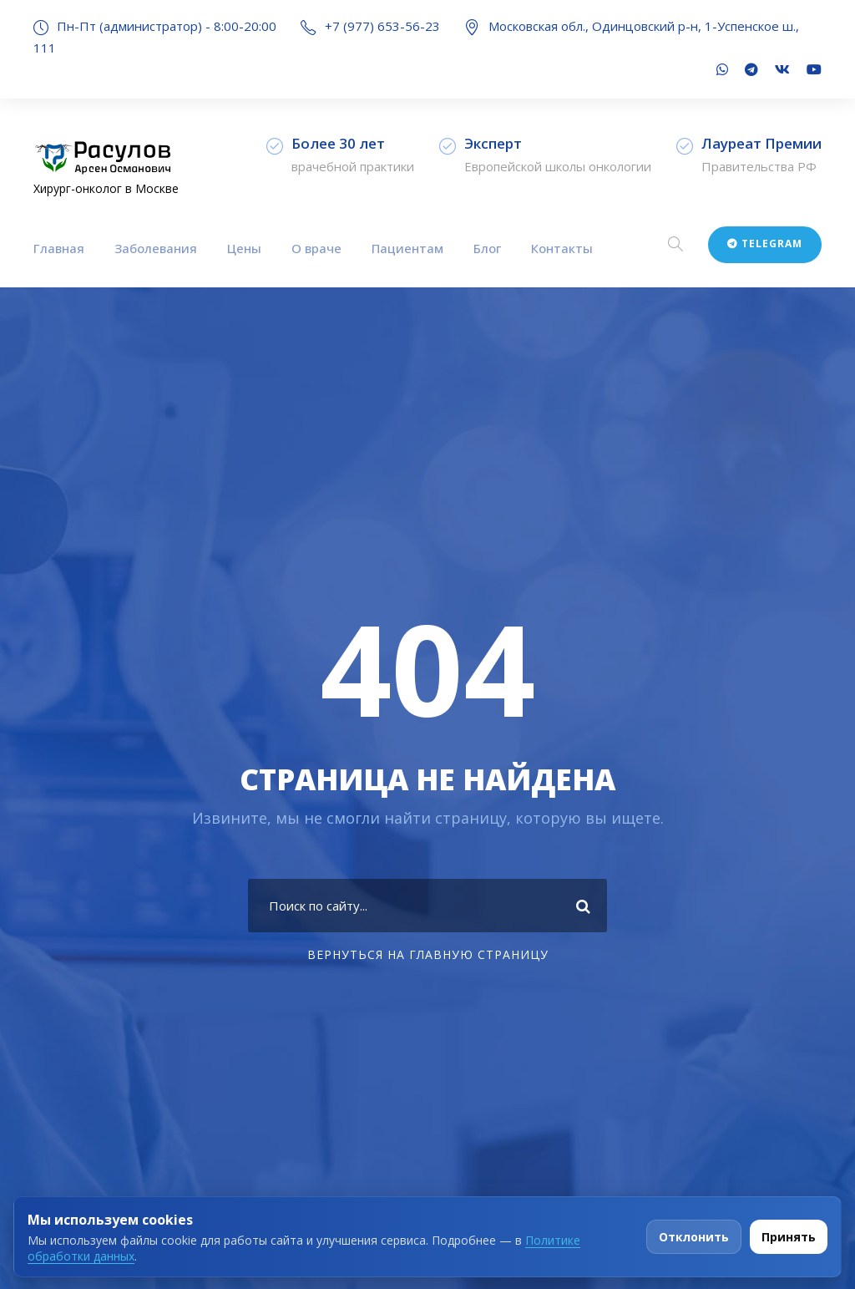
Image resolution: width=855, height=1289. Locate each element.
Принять (788, 1237)
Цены (244, 248)
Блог (487, 248)
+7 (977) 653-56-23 (382, 26)
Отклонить (694, 1237)
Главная (58, 248)
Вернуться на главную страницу (428, 954)
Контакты (562, 248)
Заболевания (155, 248)
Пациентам (407, 248)
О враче (316, 248)
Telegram (764, 243)
